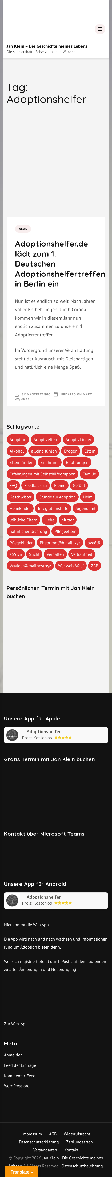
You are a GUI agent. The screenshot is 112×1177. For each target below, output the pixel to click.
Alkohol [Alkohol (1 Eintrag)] (17, 451)
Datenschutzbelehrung (82, 1165)
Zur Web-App (16, 1023)
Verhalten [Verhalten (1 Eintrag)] (55, 554)
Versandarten (45, 1149)
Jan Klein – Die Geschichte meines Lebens (47, 46)
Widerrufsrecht (77, 1133)
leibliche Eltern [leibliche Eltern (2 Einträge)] (23, 519)
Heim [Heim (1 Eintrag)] (88, 497)
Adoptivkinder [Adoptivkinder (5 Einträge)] (78, 439)
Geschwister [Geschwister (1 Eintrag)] (20, 497)
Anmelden (13, 1054)
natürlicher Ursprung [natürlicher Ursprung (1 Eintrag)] (28, 531)
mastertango (39, 394)
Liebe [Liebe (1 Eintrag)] (49, 519)
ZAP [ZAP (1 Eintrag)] (94, 565)
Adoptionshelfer (44, 897)
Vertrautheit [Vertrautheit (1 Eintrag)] (81, 554)
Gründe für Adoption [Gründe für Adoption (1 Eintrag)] (57, 497)
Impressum (32, 1133)
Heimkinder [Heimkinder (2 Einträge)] (20, 508)
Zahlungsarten (79, 1141)
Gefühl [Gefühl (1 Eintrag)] (79, 485)
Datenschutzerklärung (39, 1141)
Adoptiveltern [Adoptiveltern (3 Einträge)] (46, 439)
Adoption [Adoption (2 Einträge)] (18, 439)
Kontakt (71, 1149)
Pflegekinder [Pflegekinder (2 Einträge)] (21, 542)
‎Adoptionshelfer (44, 732)
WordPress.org (17, 1085)
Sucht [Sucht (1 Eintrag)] (34, 554)
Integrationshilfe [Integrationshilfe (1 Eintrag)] (53, 508)
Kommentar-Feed (19, 1075)
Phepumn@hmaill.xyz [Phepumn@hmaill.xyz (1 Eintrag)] (60, 542)
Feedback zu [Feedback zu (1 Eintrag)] (35, 485)
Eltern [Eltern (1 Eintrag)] (90, 451)
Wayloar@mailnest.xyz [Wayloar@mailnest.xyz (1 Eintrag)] (30, 565)
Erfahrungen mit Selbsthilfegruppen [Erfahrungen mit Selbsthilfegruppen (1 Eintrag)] (42, 474)
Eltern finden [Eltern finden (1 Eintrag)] (21, 462)
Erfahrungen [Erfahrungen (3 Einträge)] (77, 462)
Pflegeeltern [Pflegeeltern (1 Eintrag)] (65, 531)
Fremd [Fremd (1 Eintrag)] (60, 485)
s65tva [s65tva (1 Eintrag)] (16, 554)
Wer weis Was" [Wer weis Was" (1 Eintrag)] (71, 565)
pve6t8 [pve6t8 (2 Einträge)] (93, 542)
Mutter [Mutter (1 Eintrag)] (68, 519)
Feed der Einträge (20, 1065)
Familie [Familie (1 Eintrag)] (89, 474)
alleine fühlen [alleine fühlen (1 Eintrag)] (44, 451)
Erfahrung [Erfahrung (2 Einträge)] (50, 462)
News (23, 229)
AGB (53, 1133)
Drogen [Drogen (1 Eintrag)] (70, 451)
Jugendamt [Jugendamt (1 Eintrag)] (85, 508)
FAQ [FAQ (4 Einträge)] (13, 485)
